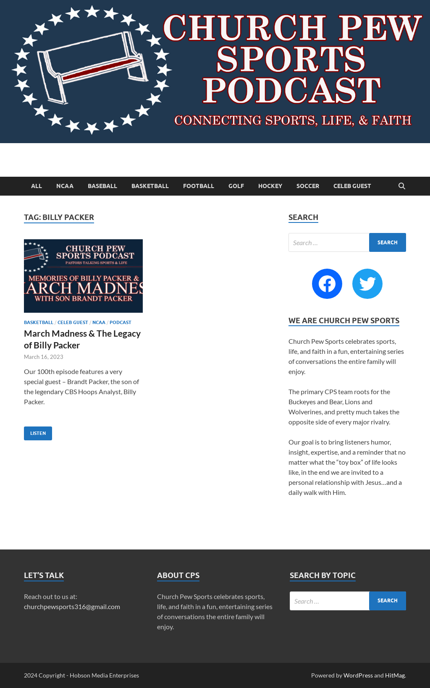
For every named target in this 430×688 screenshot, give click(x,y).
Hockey (270, 186)
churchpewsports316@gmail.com (72, 606)
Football (198, 186)
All (36, 186)
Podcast (120, 322)
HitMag (395, 675)
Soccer (307, 186)
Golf (236, 186)
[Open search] (402, 186)
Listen (35, 431)
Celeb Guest (352, 186)
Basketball (150, 186)
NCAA (64, 186)
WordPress (358, 675)
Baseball (102, 186)
